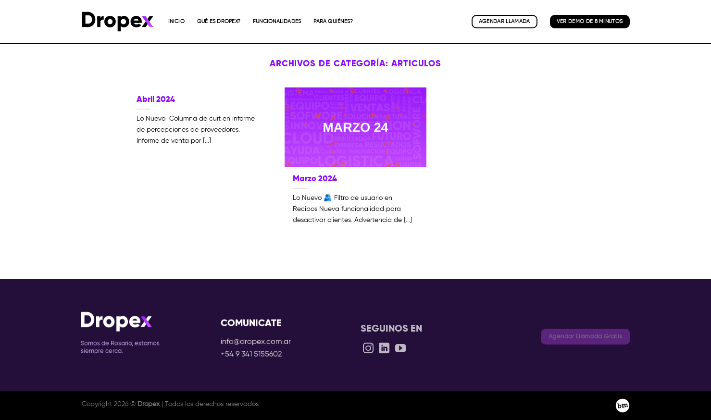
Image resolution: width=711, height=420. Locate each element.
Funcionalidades (277, 21)
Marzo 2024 (315, 178)
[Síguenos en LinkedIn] (384, 356)
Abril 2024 (156, 99)
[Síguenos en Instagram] (368, 356)
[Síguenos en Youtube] (400, 356)
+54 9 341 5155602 (251, 357)
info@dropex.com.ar (256, 345)
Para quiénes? (333, 21)
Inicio (176, 21)
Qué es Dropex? (218, 21)
